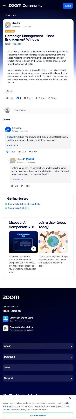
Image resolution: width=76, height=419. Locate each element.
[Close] (70, 398)
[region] (38, 407)
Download (9, 356)
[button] (4, 6)
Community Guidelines (18, 208)
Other (9, 91)
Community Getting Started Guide (24, 204)
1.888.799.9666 (12, 311)
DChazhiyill (17, 128)
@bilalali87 (12, 137)
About (7, 346)
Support (8, 378)
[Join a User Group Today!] (53, 248)
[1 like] (18, 98)
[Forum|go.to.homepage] (25, 6)
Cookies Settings (38, 415)
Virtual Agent (10, 15)
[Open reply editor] (38, 110)
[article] (38, 140)
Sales (7, 367)
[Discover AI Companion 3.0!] (23, 248)
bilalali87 (16, 23)
